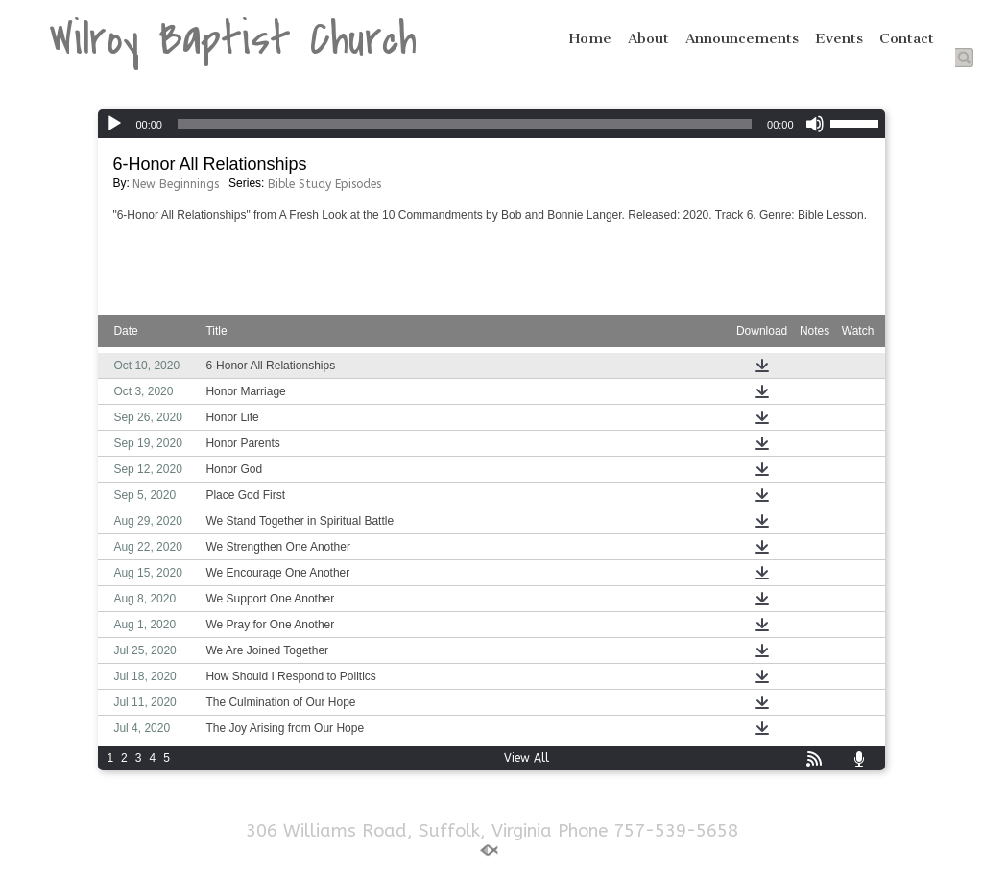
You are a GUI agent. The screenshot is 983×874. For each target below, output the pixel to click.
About (648, 38)
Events (839, 38)
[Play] (114, 123)
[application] (491, 123)
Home (590, 38)
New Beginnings (175, 184)
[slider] (465, 124)
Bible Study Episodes (324, 184)
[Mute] (815, 123)
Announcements (742, 38)
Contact (906, 38)
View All (526, 758)
